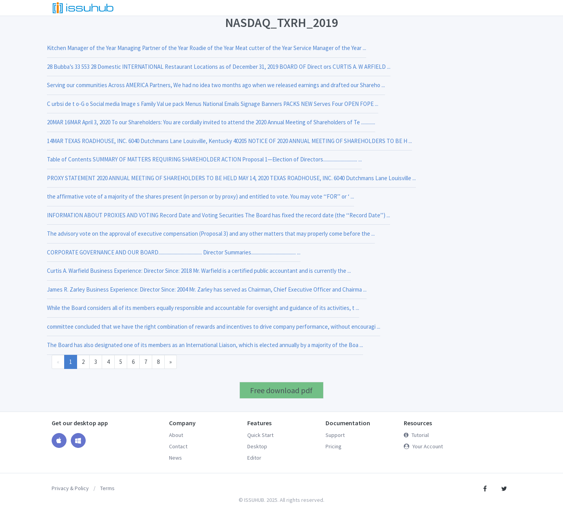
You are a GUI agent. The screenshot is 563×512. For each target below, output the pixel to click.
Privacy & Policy (70, 488)
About (176, 435)
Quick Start (260, 435)
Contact (178, 446)
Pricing (334, 446)
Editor (254, 457)
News (175, 457)
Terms (107, 488)
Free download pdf (281, 390)
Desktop (257, 446)
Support (335, 435)
